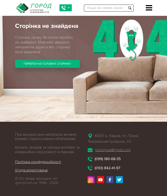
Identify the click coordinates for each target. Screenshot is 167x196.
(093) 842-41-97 (107, 168)
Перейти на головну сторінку (47, 63)
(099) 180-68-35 (108, 159)
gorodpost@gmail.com (113, 149)
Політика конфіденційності (38, 162)
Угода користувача (31, 170)
